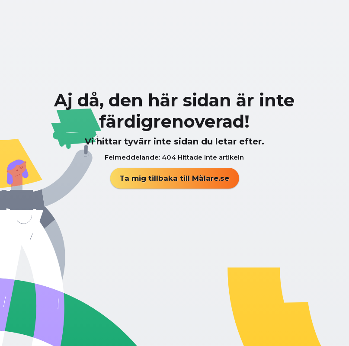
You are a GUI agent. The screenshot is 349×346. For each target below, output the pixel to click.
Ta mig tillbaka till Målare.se (174, 178)
